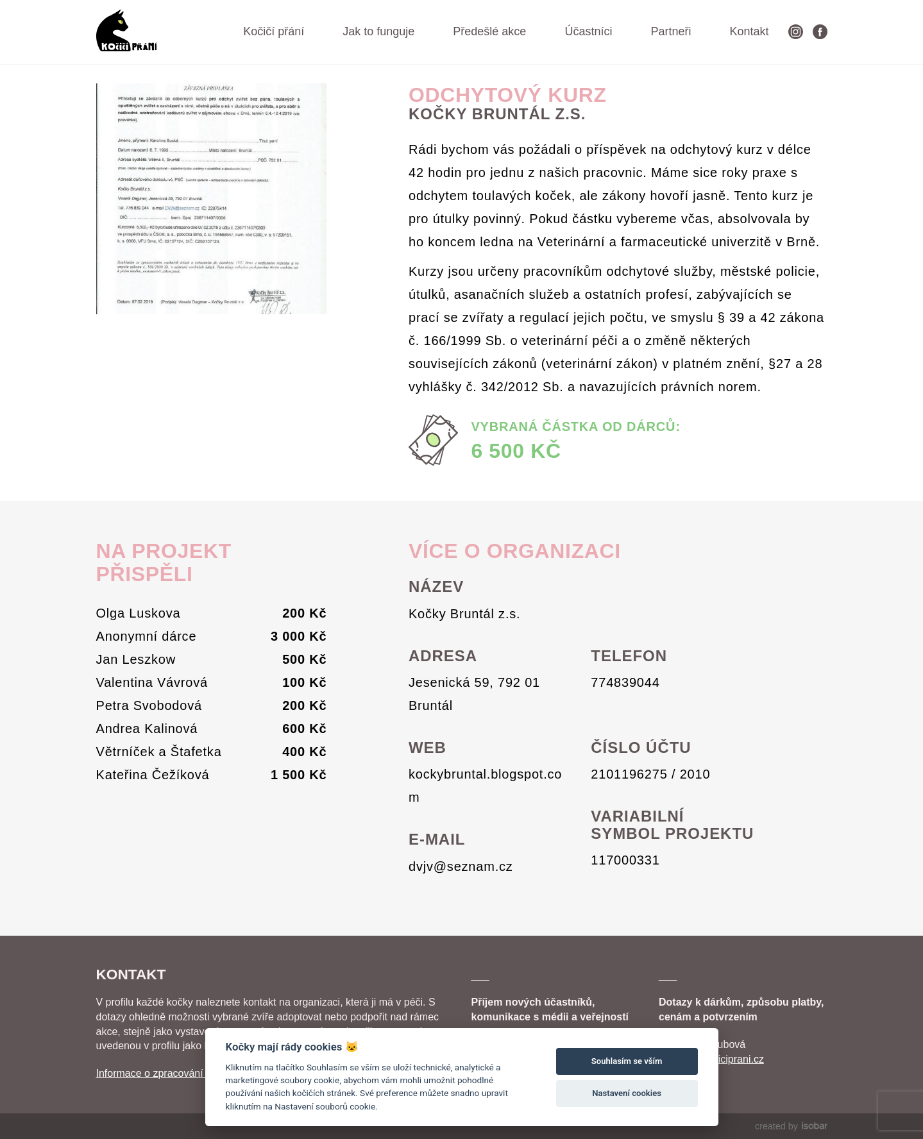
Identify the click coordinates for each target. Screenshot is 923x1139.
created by (791, 1126)
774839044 (625, 682)
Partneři (670, 31)
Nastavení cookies (626, 1093)
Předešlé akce (489, 31)
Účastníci (588, 31)
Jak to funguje (378, 31)
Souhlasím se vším (627, 1061)
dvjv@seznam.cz (461, 866)
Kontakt (748, 31)
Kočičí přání (273, 31)
